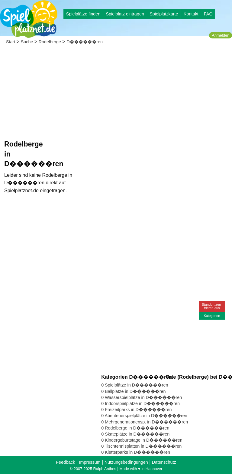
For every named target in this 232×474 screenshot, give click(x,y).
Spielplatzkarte (164, 14)
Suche (27, 41)
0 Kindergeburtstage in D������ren (141, 440)
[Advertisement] (116, 93)
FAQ (208, 14)
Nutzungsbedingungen (126, 462)
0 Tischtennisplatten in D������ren (141, 446)
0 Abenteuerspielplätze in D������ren (144, 415)
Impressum (89, 462)
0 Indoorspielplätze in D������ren (140, 403)
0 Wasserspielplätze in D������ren (141, 397)
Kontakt (191, 14)
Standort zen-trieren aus (212, 306)
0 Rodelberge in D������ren (135, 428)
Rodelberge (50, 41)
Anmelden (220, 35)
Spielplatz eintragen (125, 14)
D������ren (84, 41)
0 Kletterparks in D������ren (135, 452)
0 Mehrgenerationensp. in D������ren (144, 422)
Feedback (65, 462)
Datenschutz (164, 462)
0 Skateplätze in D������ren (135, 434)
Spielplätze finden (83, 14)
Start (10, 41)
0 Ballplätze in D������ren (133, 391)
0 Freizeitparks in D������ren (136, 409)
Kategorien (212, 316)
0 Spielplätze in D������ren (134, 385)
